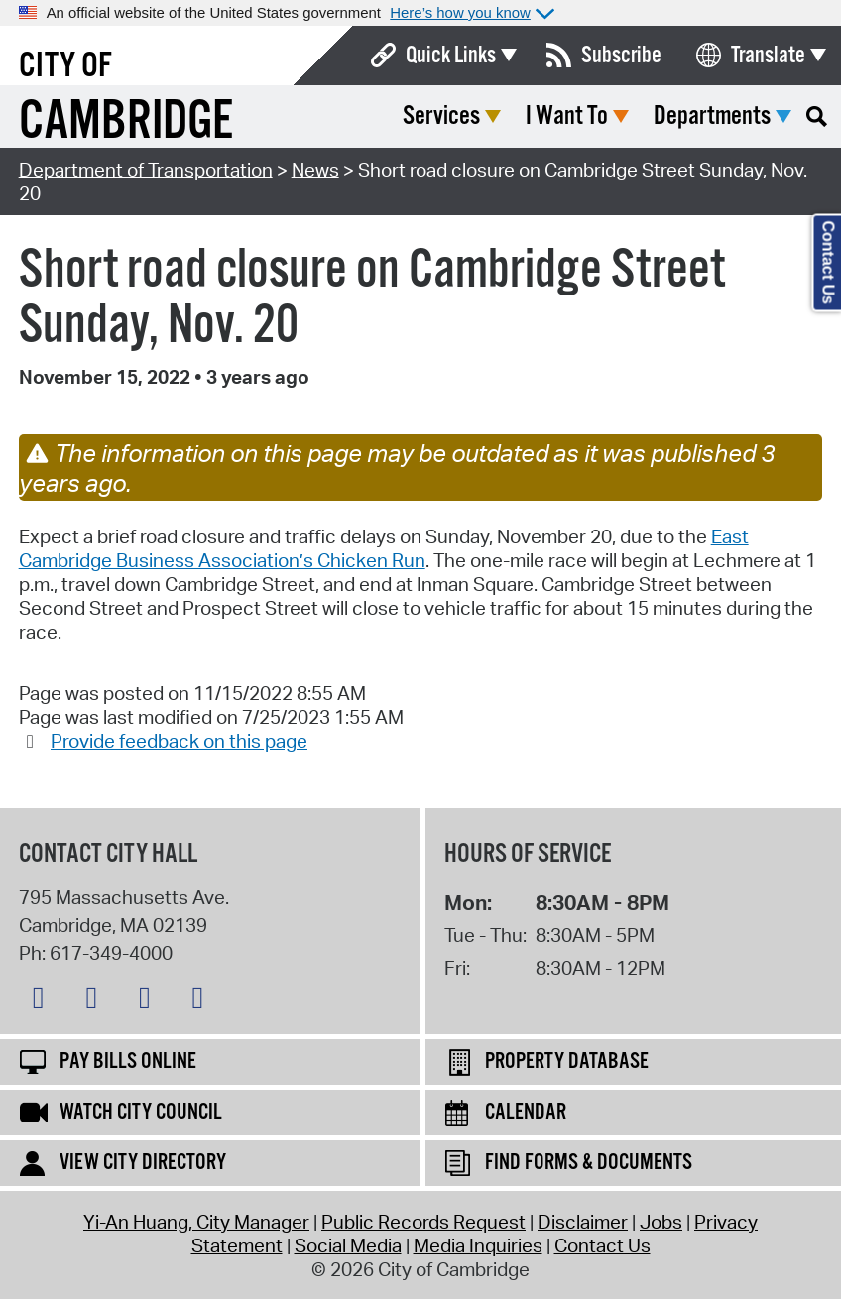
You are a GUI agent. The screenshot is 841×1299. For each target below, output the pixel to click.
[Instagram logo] (150, 1001)
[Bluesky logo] (43, 1001)
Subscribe (621, 55)
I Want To (567, 116)
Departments (712, 116)
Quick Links (451, 55)
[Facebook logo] (96, 1001)
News (315, 169)
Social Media (348, 1245)
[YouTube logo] (202, 1001)
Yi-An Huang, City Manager (196, 1222)
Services (441, 116)
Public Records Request (423, 1222)
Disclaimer (583, 1222)
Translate (768, 55)
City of (65, 66)
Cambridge (126, 122)
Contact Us (602, 1245)
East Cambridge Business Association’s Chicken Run (384, 548)
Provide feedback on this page (179, 741)
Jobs (661, 1222)
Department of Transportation (146, 169)
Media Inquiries (478, 1245)
